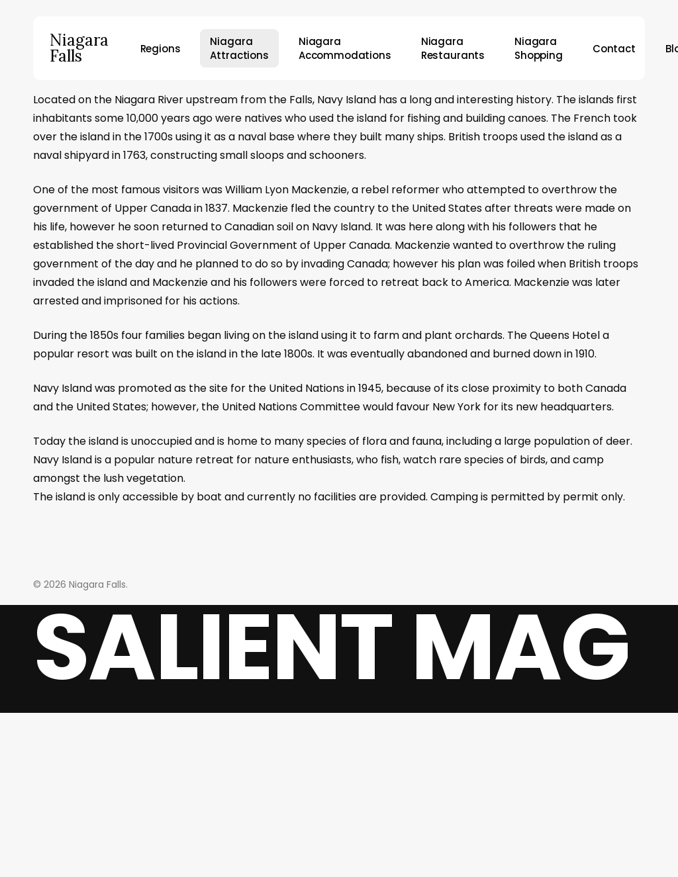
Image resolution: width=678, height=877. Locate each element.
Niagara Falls (79, 48)
